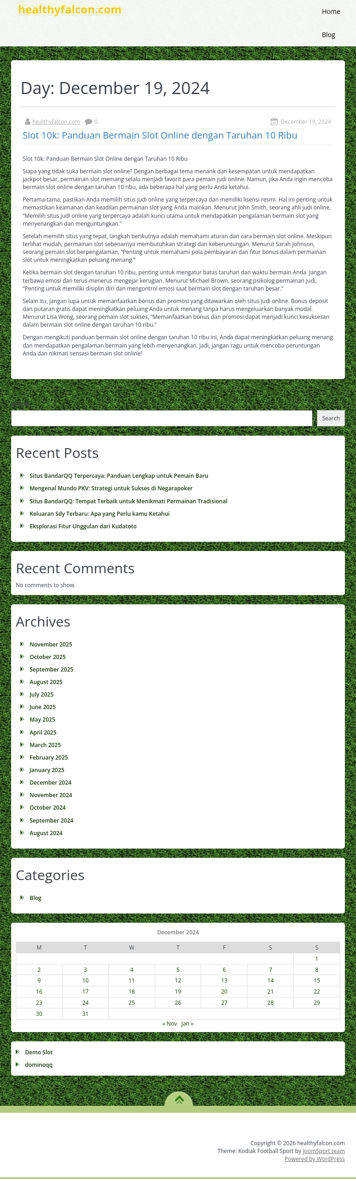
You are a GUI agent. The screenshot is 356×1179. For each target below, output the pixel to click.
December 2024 (50, 782)
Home (331, 11)
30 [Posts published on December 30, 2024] (39, 1014)
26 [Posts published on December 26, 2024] (178, 1003)
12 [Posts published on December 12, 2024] (178, 980)
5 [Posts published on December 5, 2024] (178, 970)
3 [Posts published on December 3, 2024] (85, 970)
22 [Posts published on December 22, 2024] (317, 991)
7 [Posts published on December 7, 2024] (270, 970)
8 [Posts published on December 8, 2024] (316, 970)
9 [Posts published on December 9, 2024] (39, 980)
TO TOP (179, 1096)
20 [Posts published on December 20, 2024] (224, 991)
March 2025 (45, 745)
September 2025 (51, 669)
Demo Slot (39, 1052)
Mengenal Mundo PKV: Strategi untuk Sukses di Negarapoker (111, 488)
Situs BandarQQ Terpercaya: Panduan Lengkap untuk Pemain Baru (119, 476)
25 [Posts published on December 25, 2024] (131, 1003)
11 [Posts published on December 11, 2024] (131, 980)
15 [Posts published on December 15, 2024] (317, 980)
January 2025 (47, 770)
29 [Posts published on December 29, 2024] (317, 1003)
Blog (328, 34)
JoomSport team (324, 1151)
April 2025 (43, 732)
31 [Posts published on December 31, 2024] (85, 1014)
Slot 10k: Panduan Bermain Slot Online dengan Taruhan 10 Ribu (160, 135)
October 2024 (48, 807)
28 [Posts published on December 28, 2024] (270, 1003)
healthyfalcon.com (56, 122)
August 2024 (46, 833)
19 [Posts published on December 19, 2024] (178, 991)
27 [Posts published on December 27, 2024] (224, 1003)
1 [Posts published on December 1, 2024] (316, 959)
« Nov (169, 1023)
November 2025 (51, 644)
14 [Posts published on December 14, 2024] (270, 980)
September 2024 (51, 820)
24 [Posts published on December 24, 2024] (85, 1003)
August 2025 (46, 682)
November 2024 (51, 795)
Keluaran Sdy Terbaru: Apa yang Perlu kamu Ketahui (100, 514)
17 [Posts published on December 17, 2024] (85, 991)
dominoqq (38, 1065)
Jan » (187, 1023)
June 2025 (43, 707)
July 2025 (42, 694)
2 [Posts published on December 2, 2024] (39, 970)
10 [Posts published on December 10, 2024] (85, 980)
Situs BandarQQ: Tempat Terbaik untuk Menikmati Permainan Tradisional (129, 501)
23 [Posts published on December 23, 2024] (39, 1003)
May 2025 (42, 719)
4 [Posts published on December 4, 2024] (132, 970)
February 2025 (49, 757)
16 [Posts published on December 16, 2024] (39, 991)
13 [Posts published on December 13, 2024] (224, 980)
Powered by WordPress (315, 1159)
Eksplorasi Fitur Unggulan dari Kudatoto (83, 526)
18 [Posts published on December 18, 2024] (131, 991)
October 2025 (48, 657)
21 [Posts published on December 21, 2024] (270, 991)
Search (20, 404)
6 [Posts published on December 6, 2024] (224, 970)
